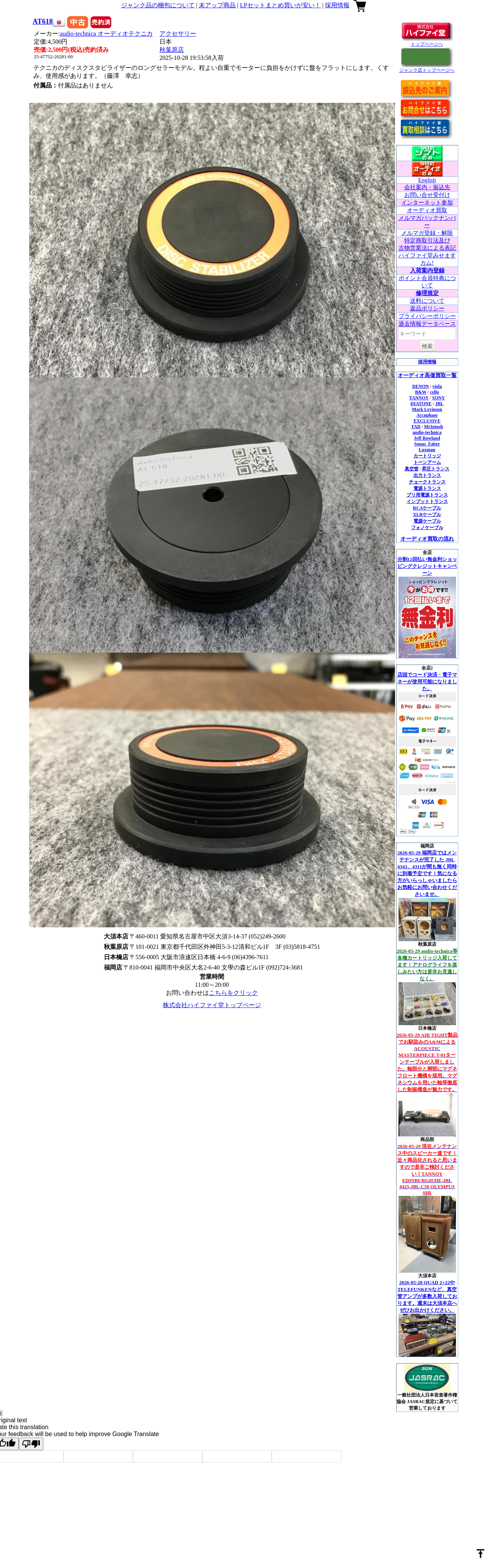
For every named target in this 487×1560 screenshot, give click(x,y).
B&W (420, 392)
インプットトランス (427, 501)
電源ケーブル (427, 521)
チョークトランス (427, 482)
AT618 (43, 21)
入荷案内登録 (427, 270)
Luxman (427, 449)
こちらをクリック (233, 992)
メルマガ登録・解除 (427, 233)
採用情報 (337, 5)
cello (434, 392)
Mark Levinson (427, 409)
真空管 (411, 469)
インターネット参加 (427, 203)
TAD (415, 426)
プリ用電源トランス (427, 495)
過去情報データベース (427, 324)
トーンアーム (427, 462)
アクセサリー (177, 33)
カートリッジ (427, 455)
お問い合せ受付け (427, 195)
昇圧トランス (435, 469)
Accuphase (427, 415)
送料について (427, 301)
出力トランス (427, 475)
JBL (439, 403)
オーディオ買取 (427, 210)
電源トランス (427, 488)
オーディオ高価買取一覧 (427, 375)
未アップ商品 (217, 5)
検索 (427, 346)
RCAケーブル (427, 508)
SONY (438, 398)
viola (437, 386)
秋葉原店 (171, 49)
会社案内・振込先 (427, 187)
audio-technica (106, 33)
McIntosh (433, 426)
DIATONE (420, 403)
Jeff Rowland (427, 438)
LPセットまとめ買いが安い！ (280, 5)
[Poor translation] (31, 1444)
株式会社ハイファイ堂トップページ (212, 1005)
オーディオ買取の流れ (427, 539)
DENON (420, 386)
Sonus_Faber (427, 444)
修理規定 (427, 293)
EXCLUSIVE (426, 421)
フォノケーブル (427, 527)
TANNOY (419, 398)
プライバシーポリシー (427, 316)
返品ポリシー (427, 308)
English (427, 180)
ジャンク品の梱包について (158, 5)
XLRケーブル (427, 514)
